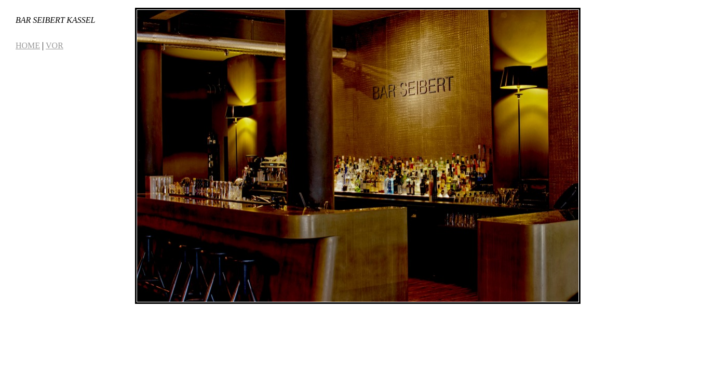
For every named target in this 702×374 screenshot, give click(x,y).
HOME (28, 45)
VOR (54, 45)
